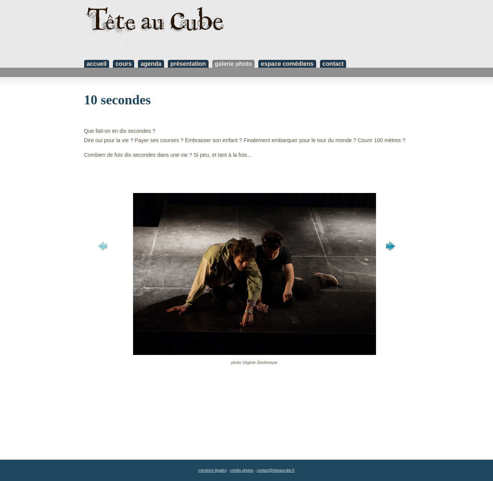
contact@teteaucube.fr (276, 470)
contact (333, 64)
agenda (151, 64)
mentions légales (212, 470)
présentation (188, 64)
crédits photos (241, 470)
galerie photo (233, 64)
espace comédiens (287, 64)
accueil (97, 64)
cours (123, 64)
